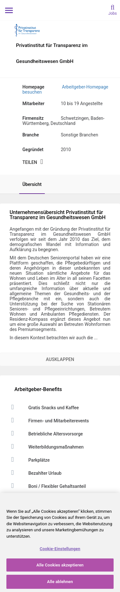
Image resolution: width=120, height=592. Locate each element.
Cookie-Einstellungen (60, 548)
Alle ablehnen (60, 581)
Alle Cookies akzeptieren (60, 565)
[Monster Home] (60, 10)
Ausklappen (60, 359)
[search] (112, 9)
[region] (60, 542)
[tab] (29, 184)
